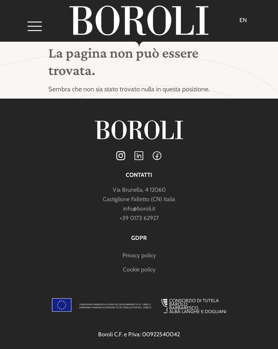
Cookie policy (139, 269)
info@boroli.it (139, 208)
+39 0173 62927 (139, 218)
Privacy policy (139, 255)
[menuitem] (243, 20)
